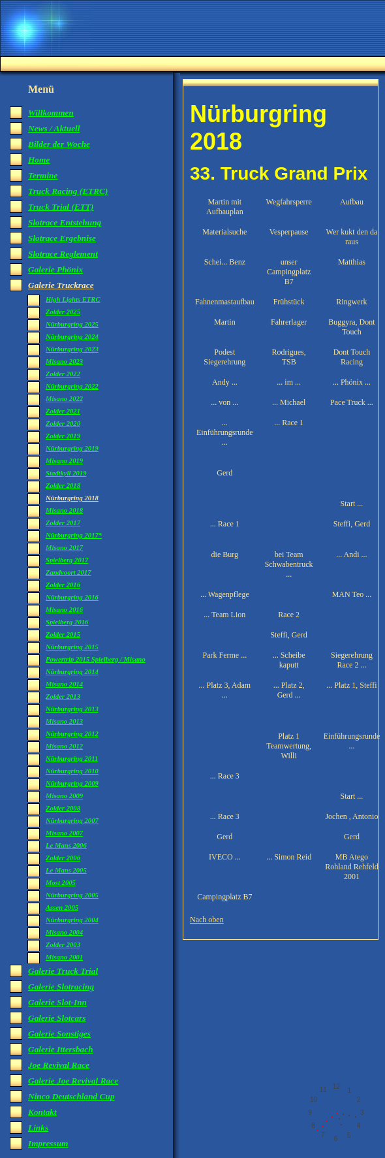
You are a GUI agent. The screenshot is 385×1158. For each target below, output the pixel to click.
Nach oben (207, 919)
